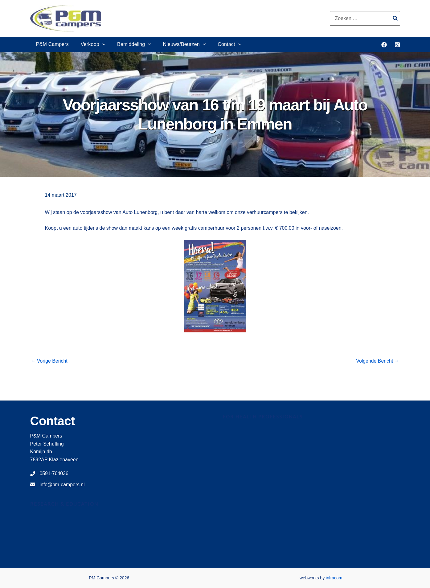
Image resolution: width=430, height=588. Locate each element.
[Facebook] (384, 44)
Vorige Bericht (49, 361)
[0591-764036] (49, 474)
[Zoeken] (395, 18)
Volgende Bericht (377, 361)
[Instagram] (397, 44)
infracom (334, 577)
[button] (99, 44)
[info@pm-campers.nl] (57, 485)
